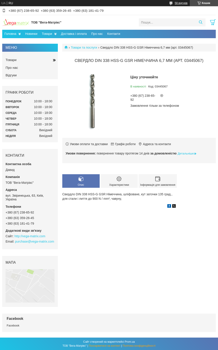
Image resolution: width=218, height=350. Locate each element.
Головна (10, 34)
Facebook (13, 325)
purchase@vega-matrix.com (34, 241)
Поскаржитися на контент (104, 345)
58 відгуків (181, 3)
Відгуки (11, 75)
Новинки (31, 34)
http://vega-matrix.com (29, 236)
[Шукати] (201, 22)
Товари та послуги (84, 47)
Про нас (97, 34)
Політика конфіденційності (139, 345)
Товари (47, 34)
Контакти (113, 34)
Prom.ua (130, 341)
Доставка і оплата (74, 34)
